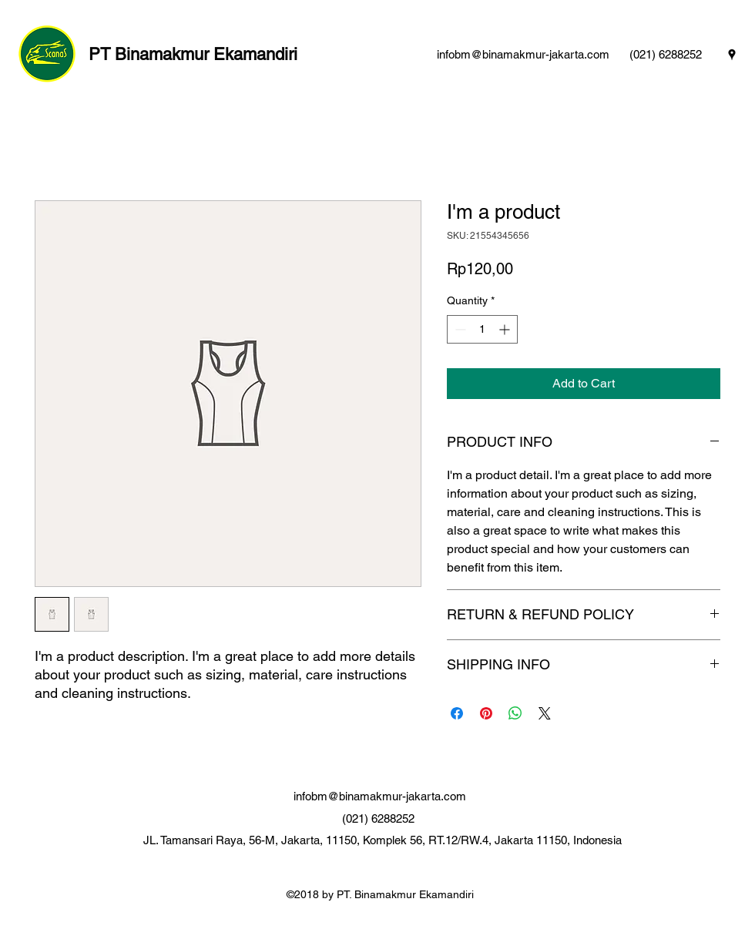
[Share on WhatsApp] (515, 713)
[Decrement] (458, 329)
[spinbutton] (482, 329)
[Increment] (505, 329)
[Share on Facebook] (457, 713)
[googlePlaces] (732, 54)
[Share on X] (544, 713)
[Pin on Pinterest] (486, 713)
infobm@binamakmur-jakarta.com (523, 54)
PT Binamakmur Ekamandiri (193, 54)
